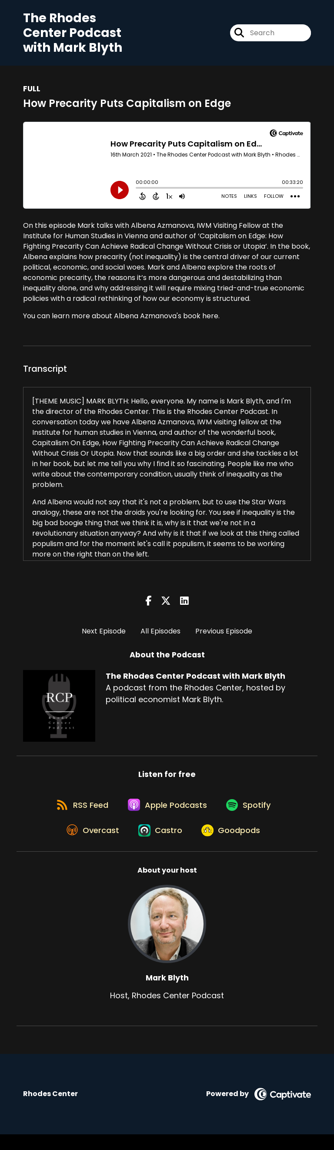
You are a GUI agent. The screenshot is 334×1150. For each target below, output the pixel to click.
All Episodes (160, 635)
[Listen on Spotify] (252, 814)
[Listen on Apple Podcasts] (166, 814)
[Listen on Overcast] (88, 845)
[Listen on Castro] (160, 845)
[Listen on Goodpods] (234, 845)
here (210, 320)
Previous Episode (223, 635)
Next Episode (104, 635)
